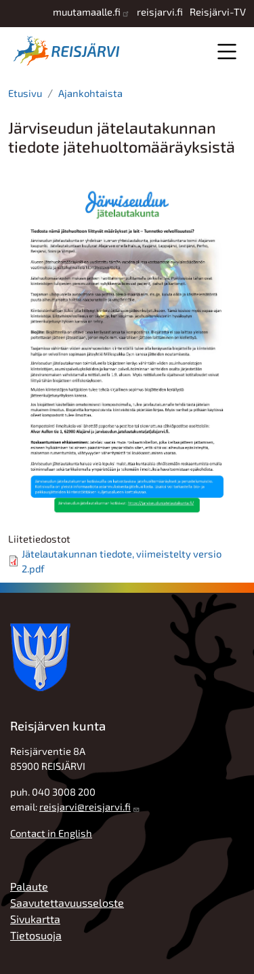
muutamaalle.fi (87, 11)
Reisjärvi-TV (218, 11)
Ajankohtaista (90, 93)
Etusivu (25, 93)
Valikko (226, 51)
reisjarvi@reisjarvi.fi (85, 806)
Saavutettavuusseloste (67, 902)
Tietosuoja (36, 935)
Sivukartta (35, 918)
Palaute (29, 886)
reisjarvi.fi (160, 11)
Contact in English (51, 833)
